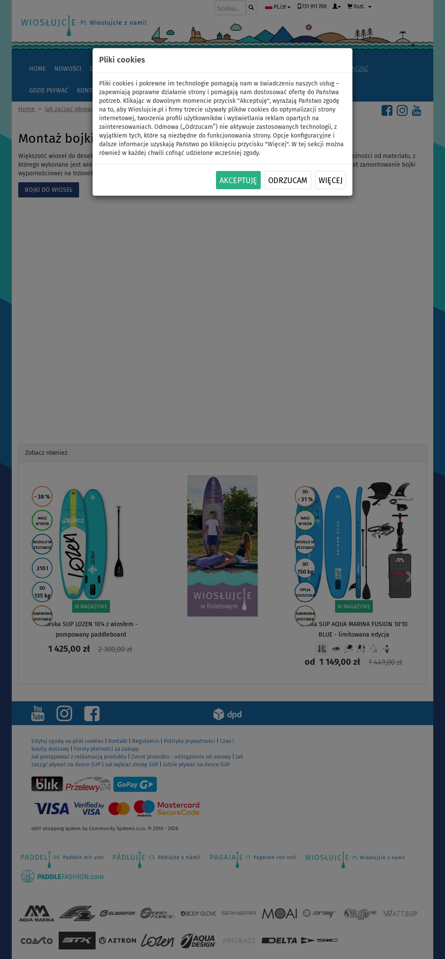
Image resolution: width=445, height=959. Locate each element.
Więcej (330, 180)
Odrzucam (287, 180)
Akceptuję (238, 180)
